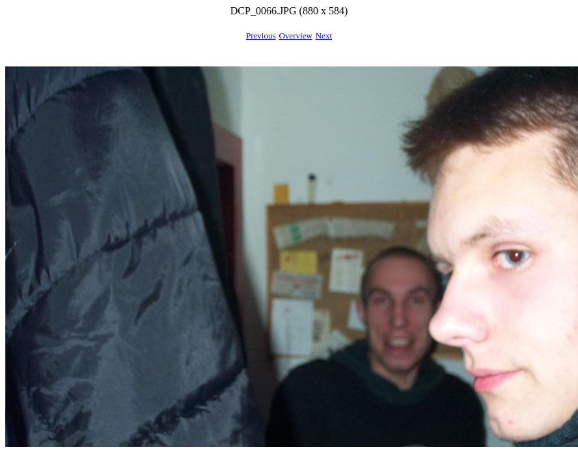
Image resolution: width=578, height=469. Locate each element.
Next (324, 35)
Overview (295, 35)
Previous (261, 35)
